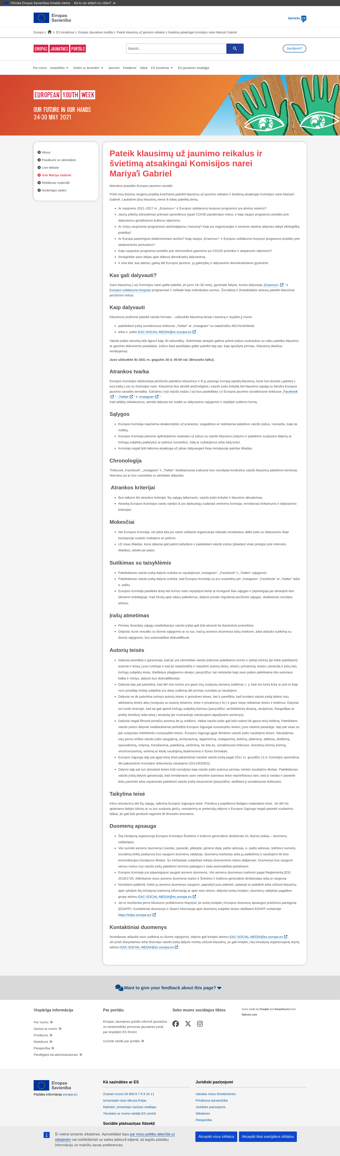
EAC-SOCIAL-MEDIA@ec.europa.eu (164, 332)
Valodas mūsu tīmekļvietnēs (216, 1094)
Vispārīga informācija (53, 1010)
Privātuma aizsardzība (212, 1100)
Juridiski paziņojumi (214, 1082)
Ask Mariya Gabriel (56, 175)
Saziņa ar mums (45, 1028)
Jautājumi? (294, 48)
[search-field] (184, 49)
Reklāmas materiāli (56, 183)
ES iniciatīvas (65, 32)
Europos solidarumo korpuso (130, 290)
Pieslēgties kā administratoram (56, 1054)
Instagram (147, 396)
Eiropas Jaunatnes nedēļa (95, 32)
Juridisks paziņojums (211, 1107)
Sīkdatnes (203, 1113)
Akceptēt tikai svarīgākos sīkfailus (268, 1136)
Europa (38, 32)
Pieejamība (42, 1048)
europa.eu (70, 1094)
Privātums (41, 1035)
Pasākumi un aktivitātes (59, 160)
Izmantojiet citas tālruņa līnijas (124, 1100)
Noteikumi (41, 1041)
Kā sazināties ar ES (121, 1082)
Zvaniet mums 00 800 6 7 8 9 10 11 (128, 1094)
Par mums (41, 1022)
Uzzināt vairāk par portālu (121, 1041)
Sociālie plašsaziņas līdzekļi (129, 1124)
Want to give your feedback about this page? (169, 988)
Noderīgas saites (54, 190)
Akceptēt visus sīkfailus (216, 1136)
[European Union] (52, 1089)
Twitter (124, 396)
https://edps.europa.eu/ (134, 915)
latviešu (297, 18)
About (46, 152)
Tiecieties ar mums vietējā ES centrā (129, 1113)
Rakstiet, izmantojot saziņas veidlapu (129, 1107)
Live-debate (50, 167)
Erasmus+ (271, 285)
